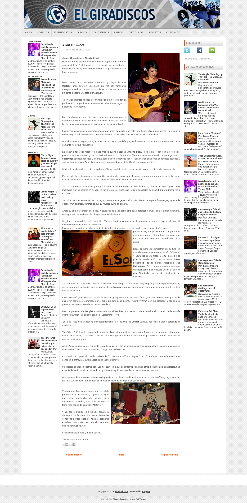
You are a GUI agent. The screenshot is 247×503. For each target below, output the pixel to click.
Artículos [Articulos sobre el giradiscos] (136, 32)
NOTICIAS (33, 152)
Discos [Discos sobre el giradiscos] (82, 32)
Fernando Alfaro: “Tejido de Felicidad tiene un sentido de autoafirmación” (49, 85)
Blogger (146, 491)
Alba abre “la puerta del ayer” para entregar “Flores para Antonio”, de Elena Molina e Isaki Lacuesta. (42, 236)
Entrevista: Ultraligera (209, 237)
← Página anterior (72, 454)
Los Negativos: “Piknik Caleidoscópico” (209, 261)
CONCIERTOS (34, 41)
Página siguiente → (171, 454)
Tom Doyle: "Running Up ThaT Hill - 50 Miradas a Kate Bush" (48, 124)
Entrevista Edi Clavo (208, 311)
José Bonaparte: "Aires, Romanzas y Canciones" (210, 157)
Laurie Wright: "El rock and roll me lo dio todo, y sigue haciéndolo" (49, 197)
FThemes (142, 499)
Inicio (28, 32)
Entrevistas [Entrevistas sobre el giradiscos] (63, 32)
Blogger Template (120, 499)
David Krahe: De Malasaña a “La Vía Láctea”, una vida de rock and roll (208, 106)
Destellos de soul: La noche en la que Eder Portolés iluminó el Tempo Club (49, 50)
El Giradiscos (121, 491)
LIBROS (31, 115)
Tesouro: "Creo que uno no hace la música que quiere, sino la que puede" (49, 343)
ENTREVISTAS (35, 76)
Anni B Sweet (73, 45)
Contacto (173, 32)
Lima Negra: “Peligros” (209, 133)
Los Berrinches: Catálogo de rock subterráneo (206, 288)
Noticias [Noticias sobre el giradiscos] (43, 32)
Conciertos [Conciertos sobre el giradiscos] (100, 32)
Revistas (155, 32)
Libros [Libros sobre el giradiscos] (119, 32)
